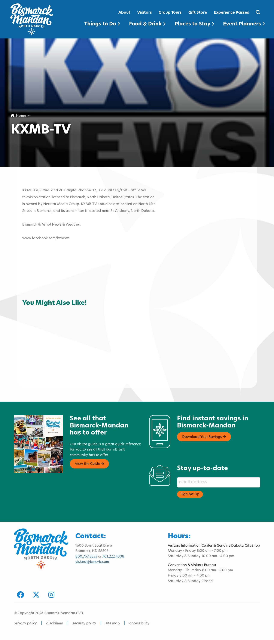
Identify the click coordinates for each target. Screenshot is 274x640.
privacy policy (25, 623)
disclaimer (54, 623)
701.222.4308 (113, 556)
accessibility (139, 623)
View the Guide (89, 464)
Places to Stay (194, 24)
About (124, 13)
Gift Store (197, 13)
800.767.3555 (86, 556)
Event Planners (244, 24)
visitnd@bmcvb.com (92, 562)
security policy (84, 623)
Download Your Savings (204, 437)
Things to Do (102, 24)
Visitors (144, 13)
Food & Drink (147, 24)
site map (113, 623)
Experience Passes (231, 13)
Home (18, 115)
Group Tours (170, 13)
